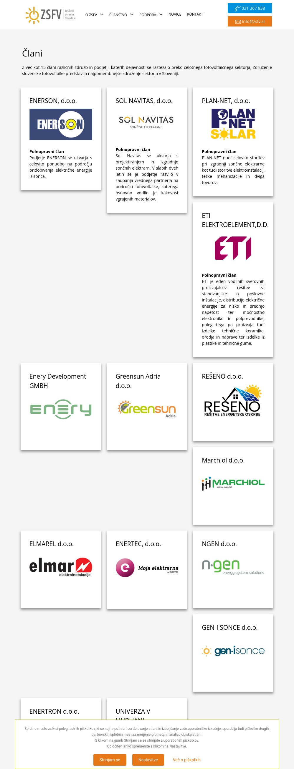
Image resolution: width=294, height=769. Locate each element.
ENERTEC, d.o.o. (52, 477)
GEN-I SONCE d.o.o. (230, 477)
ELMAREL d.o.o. (224, 393)
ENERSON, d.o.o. (53, 101)
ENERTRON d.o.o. (54, 561)
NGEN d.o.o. (133, 477)
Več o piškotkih (187, 760)
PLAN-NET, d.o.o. (226, 101)
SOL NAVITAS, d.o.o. (144, 101)
